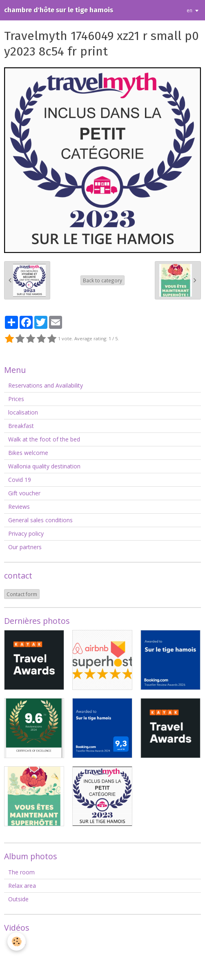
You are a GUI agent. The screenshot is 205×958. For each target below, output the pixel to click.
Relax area (22, 885)
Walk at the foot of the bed (44, 439)
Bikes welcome (28, 453)
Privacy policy (26, 533)
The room (21, 872)
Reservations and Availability (45, 385)
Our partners (25, 547)
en (189, 10)
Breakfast (21, 426)
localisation (23, 412)
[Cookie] (16, 941)
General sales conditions (40, 520)
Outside (18, 899)
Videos (17, 943)
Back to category (102, 280)
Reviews (19, 506)
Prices (16, 399)
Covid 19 (19, 479)
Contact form (22, 594)
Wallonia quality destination (44, 466)
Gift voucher (24, 493)
